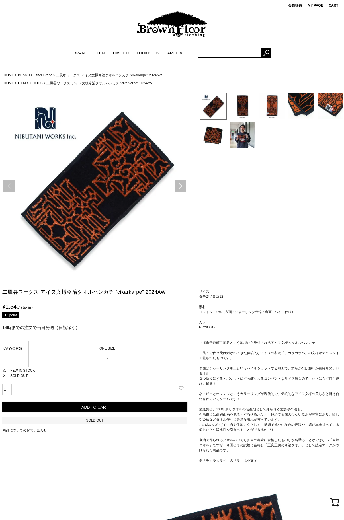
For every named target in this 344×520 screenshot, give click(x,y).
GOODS (36, 83)
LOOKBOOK (148, 53)
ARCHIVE (176, 53)
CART (333, 5)
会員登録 (295, 5)
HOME (9, 75)
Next (180, 186)
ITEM (100, 53)
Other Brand (43, 75)
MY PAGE (315, 5)
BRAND (80, 53)
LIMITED (121, 53)
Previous (9, 186)
